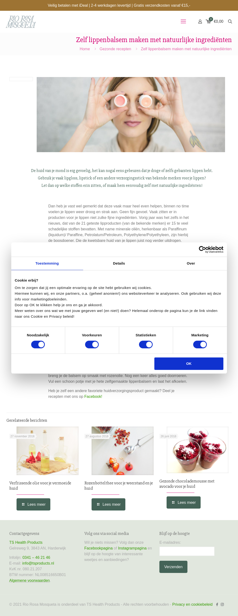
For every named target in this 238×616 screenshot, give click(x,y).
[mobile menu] (183, 21)
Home (85, 49)
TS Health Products (26, 542)
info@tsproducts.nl (38, 563)
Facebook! (93, 396)
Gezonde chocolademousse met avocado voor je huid (187, 483)
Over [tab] (191, 263)
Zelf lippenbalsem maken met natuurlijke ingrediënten (186, 49)
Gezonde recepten (115, 49)
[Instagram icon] (222, 604)
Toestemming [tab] (47, 263)
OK (189, 363)
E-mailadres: (170, 542)
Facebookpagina (98, 548)
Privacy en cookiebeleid (192, 604)
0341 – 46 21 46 (36, 557)
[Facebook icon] (217, 604)
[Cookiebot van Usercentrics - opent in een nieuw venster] (202, 249)
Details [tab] (119, 263)
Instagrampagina (132, 548)
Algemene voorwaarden (29, 580)
